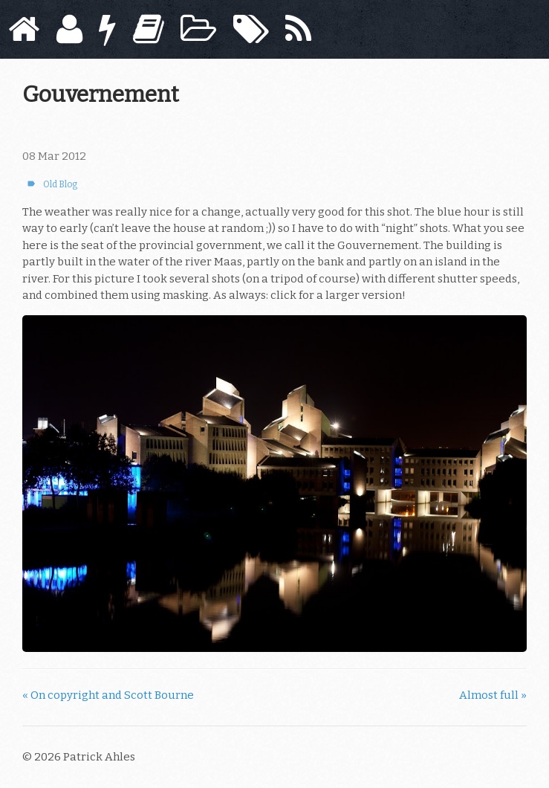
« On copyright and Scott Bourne (108, 695)
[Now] (107, 29)
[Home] (23, 29)
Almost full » (493, 695)
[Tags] (251, 29)
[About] (69, 29)
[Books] (148, 29)
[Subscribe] (298, 29)
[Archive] (198, 29)
